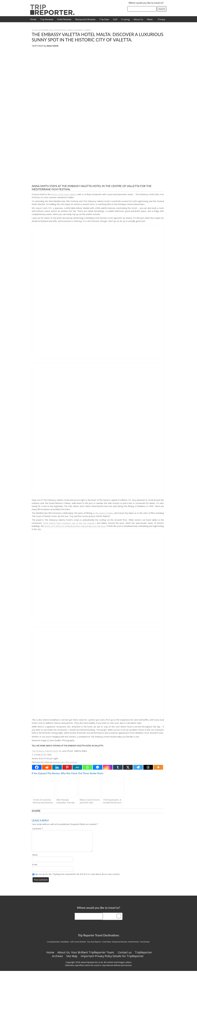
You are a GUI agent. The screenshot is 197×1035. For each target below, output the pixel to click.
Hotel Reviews (64, 19)
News (150, 19)
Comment (37, 828)
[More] (158, 767)
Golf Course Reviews (78, 945)
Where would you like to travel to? (146, 2)
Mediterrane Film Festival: (65, 762)
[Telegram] (138, 767)
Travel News (106, 945)
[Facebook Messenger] (97, 767)
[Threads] (148, 767)
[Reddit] (47, 767)
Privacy (161, 19)
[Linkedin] (57, 767)
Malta (70, 30)
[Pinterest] (67, 767)
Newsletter (78, 30)
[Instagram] (107, 767)
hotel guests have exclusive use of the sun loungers (69, 523)
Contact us (125, 955)
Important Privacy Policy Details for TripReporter (112, 959)
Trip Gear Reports (94, 945)
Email (34, 867)
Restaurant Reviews (85, 19)
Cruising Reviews (53, 945)
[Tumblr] (118, 767)
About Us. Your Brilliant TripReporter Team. (86, 955)
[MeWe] (77, 767)
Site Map (71, 959)
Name (35, 858)
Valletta (87, 30)
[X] (128, 767)
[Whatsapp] (87, 767)
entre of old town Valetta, (64, 194)
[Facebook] (37, 767)
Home (33, 19)
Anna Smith (52, 45)
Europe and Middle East (42, 30)
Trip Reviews (46, 19)
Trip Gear (104, 19)
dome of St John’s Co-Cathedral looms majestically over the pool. (75, 526)
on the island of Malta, (102, 513)
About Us (138, 19)
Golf (115, 19)
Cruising (125, 19)
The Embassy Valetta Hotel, (45, 750)
